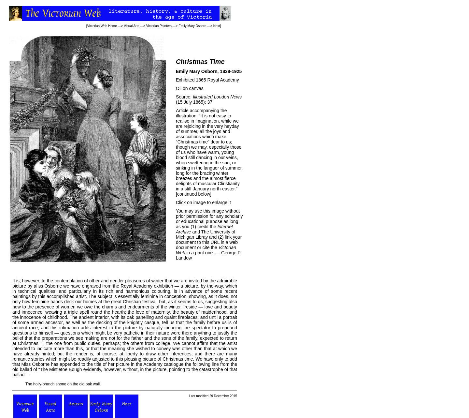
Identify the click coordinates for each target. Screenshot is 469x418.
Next (216, 26)
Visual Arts (131, 26)
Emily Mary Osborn (192, 26)
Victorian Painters (159, 26)
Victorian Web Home (102, 26)
